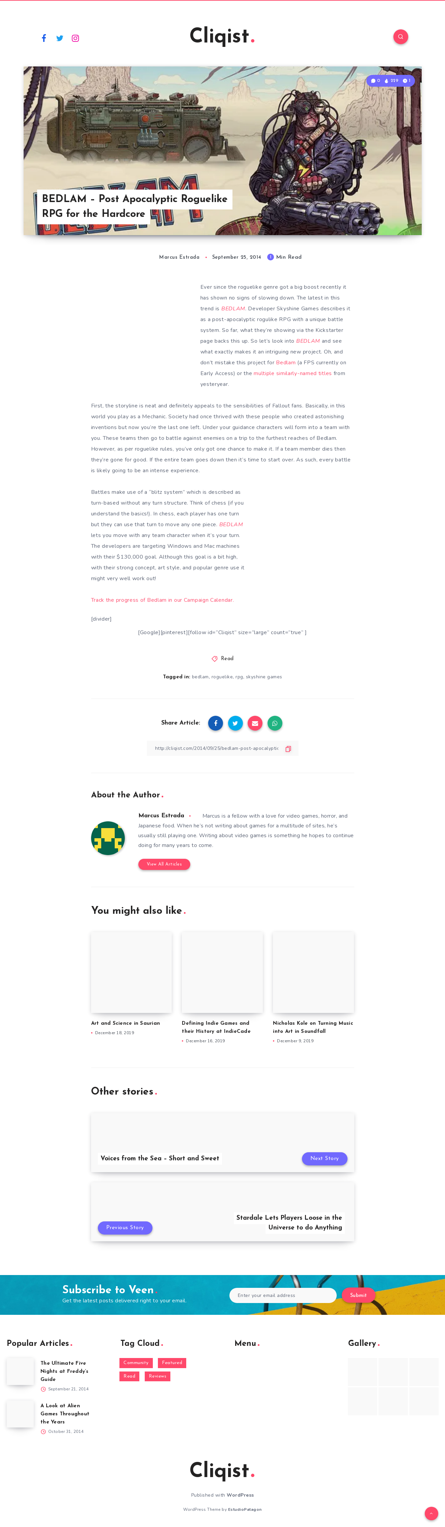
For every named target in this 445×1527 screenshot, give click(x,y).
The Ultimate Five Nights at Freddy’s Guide (64, 1371)
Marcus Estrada (161, 816)
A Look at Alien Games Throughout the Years (64, 1414)
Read (227, 658)
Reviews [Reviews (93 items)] (158, 1376)
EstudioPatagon (245, 1509)
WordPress (240, 1495)
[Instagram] (75, 37)
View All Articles (164, 864)
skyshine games (264, 677)
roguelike (222, 677)
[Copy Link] (223, 748)
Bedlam (286, 362)
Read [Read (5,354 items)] (129, 1376)
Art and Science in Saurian (125, 1023)
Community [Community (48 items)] (136, 1362)
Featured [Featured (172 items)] (172, 1362)
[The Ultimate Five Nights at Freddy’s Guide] (20, 1371)
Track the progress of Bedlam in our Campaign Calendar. (162, 600)
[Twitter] (59, 37)
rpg (239, 677)
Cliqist (221, 37)
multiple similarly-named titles (293, 373)
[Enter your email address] (283, 1295)
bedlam (200, 677)
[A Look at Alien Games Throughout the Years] (20, 1414)
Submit (358, 1295)
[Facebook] (44, 37)
